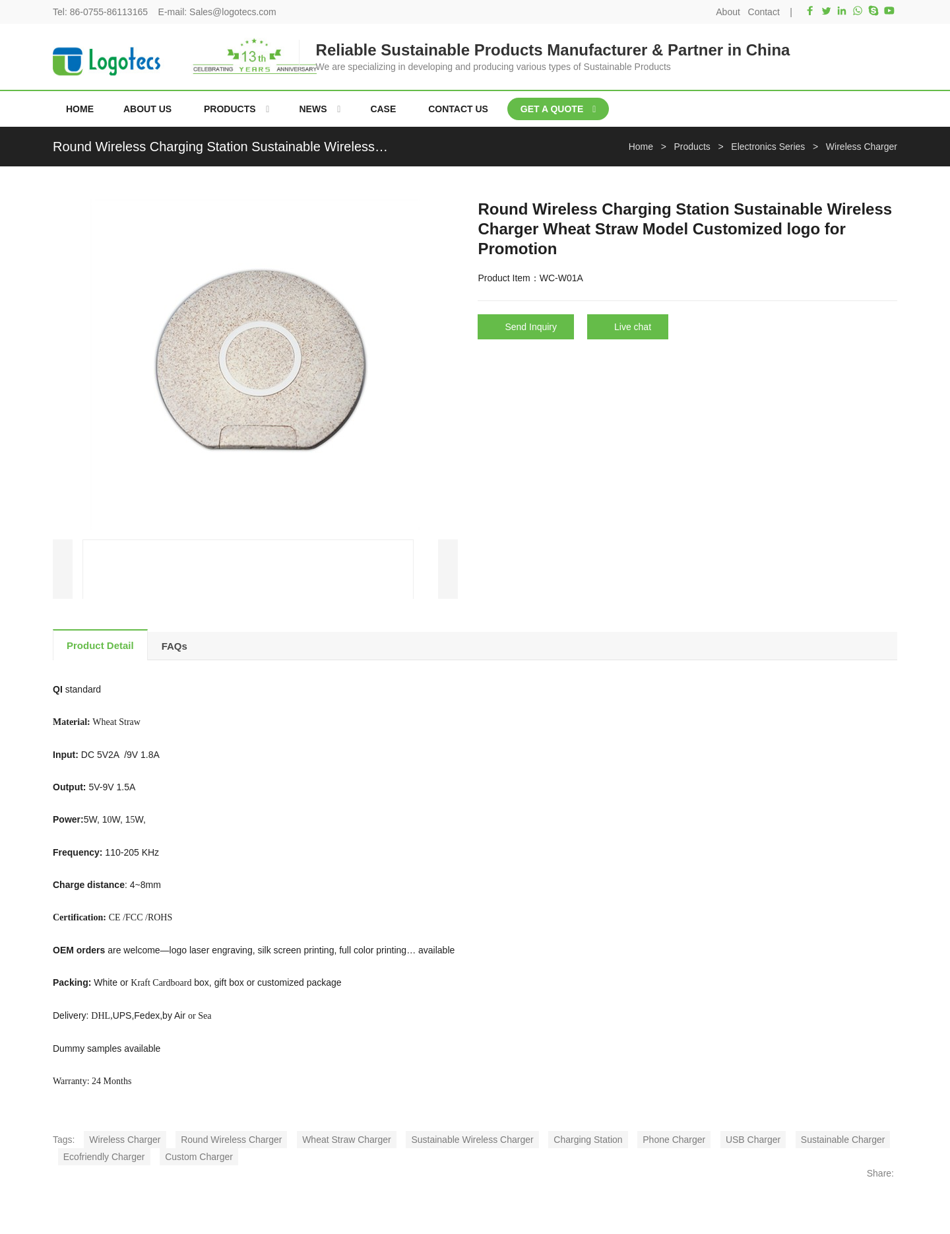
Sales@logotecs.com (232, 12)
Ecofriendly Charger (104, 1156)
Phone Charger (674, 1139)
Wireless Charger (124, 1139)
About (728, 12)
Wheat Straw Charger (346, 1139)
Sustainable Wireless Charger (472, 1139)
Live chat (632, 327)
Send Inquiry (531, 327)
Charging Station (588, 1139)
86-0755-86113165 (109, 12)
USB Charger (753, 1139)
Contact (764, 12)
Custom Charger (199, 1156)
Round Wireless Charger (231, 1139)
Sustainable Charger (843, 1139)
